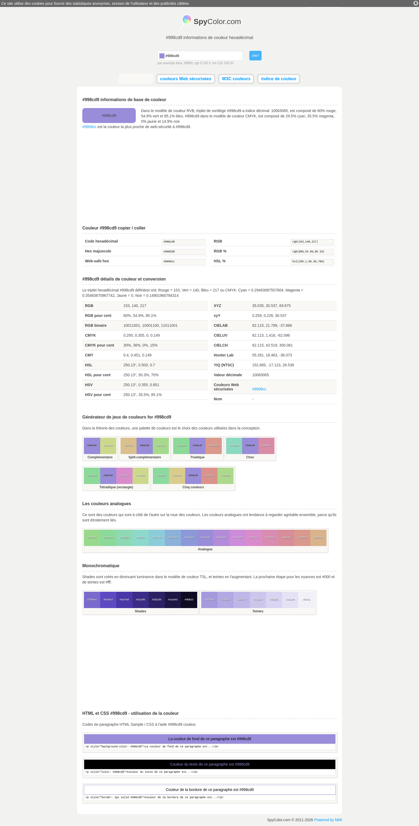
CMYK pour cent (99, 345)
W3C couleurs (236, 78)
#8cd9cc (140, 537)
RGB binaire (96, 325)
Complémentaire (99, 457)
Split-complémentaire (145, 457)
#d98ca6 (266, 445)
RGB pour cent (98, 315)
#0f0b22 (189, 599)
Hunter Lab (224, 355)
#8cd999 (181, 445)
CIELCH (221, 345)
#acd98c (225, 475)
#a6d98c (161, 445)
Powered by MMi (328, 820)
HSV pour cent (98, 395)
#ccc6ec (258, 599)
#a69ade (209, 599)
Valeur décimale (228, 375)
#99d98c (92, 537)
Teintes (258, 611)
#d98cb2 (269, 537)
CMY (89, 355)
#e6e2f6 (290, 599)
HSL (88, 365)
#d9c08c (128, 445)
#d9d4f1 (274, 599)
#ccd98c (108, 445)
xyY (217, 315)
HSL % (220, 261)
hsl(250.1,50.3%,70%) (312, 262)
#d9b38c (318, 537)
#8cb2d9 (172, 537)
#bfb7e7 (241, 599)
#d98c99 (286, 537)
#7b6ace (92, 599)
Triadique (197, 457)
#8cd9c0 (234, 445)
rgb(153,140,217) (312, 242)
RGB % (220, 251)
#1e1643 (172, 599)
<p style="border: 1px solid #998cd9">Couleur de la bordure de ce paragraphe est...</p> (210, 798)
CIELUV (220, 335)
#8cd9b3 (124, 537)
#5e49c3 (108, 599)
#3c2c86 (140, 599)
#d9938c (209, 475)
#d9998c (213, 445)
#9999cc (89, 127)
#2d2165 (156, 599)
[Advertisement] (209, 177)
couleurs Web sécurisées (185, 78)
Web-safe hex (97, 261)
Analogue (205, 549)
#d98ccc (124, 475)
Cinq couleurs (193, 487)
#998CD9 (183, 252)
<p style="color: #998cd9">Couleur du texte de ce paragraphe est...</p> (210, 772)
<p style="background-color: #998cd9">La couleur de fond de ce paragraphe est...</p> (210, 747)
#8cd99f (161, 475)
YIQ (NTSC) (224, 365)
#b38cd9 (221, 537)
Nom (218, 399)
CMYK (90, 335)
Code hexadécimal (101, 241)
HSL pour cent (97, 375)
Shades (140, 611)
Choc (250, 457)
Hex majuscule (98, 251)
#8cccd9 (156, 537)
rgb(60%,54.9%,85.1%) (312, 252)
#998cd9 (183, 242)
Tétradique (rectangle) (116, 487)
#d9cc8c (177, 475)
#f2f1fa (306, 599)
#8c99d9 (189, 537)
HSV (89, 385)
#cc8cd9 (237, 537)
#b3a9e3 (225, 599)
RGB (218, 241)
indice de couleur (278, 78)
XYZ (217, 305)
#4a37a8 (124, 599)
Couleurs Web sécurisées (226, 387)
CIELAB (221, 325)
